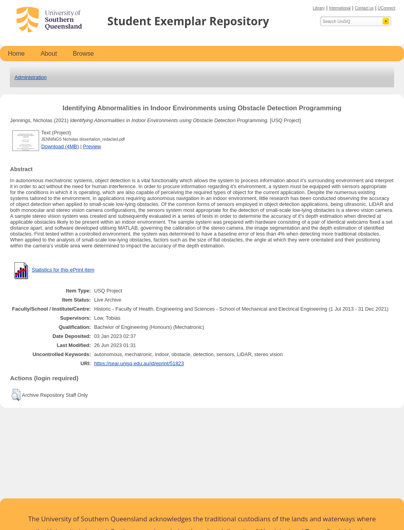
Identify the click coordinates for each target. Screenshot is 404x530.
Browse (83, 53)
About (49, 53)
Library (319, 8)
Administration (31, 77)
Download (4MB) (60, 146)
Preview (92, 146)
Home (16, 53)
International (340, 8)
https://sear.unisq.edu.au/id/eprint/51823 (139, 363)
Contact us (364, 8)
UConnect (386, 8)
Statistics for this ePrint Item (63, 270)
